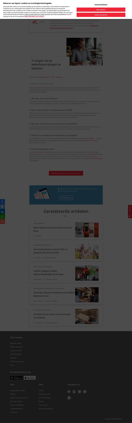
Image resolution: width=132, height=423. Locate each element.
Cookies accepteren (101, 14)
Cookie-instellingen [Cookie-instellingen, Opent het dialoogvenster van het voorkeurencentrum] (101, 4)
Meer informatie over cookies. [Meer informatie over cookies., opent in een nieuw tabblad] (34, 16)
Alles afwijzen (101, 9)
